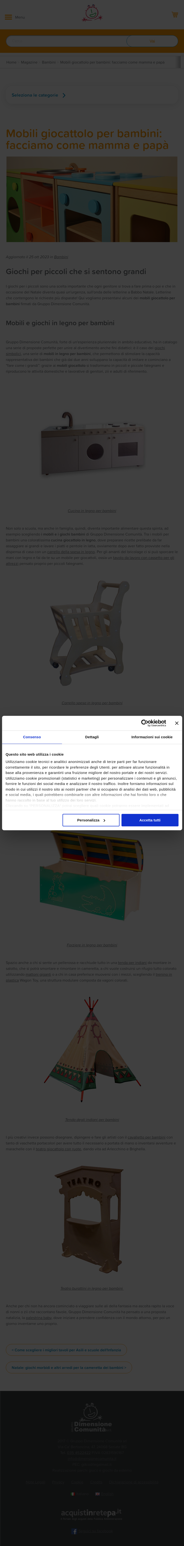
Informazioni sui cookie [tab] (152, 737)
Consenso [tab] (32, 737)
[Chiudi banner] (176, 723)
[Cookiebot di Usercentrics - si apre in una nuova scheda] (144, 723)
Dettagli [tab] (92, 737)
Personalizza (91, 820)
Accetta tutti (150, 820)
